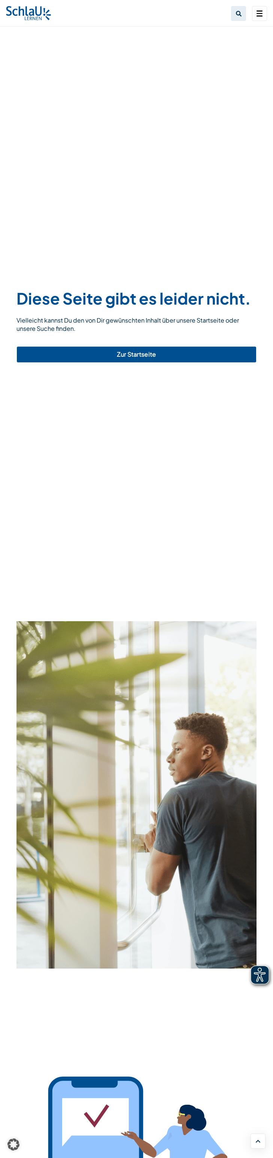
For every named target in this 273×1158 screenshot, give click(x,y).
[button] (13, 1144)
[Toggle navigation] (259, 13)
